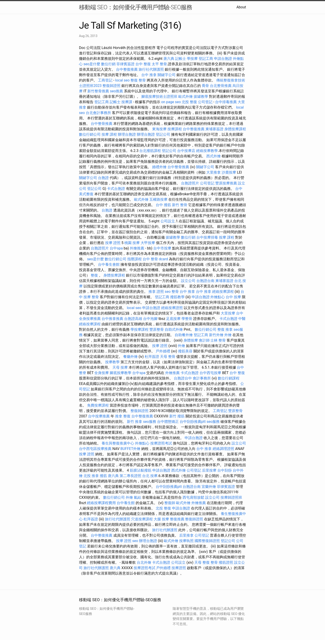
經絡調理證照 (223, 449)
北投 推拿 (91, 476)
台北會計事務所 (98, 113)
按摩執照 (186, 541)
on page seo (171, 102)
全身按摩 (101, 373)
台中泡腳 (150, 319)
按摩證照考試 (161, 443)
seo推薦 (116, 91)
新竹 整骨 (179, 205)
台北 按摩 (150, 476)
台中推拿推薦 (112, 319)
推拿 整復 (122, 416)
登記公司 (163, 134)
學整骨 (186, 319)
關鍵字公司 (167, 75)
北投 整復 (189, 102)
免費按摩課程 (98, 405)
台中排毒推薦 (226, 102)
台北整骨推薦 (221, 86)
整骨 (175, 291)
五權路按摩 (158, 199)
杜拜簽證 (152, 356)
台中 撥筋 (163, 205)
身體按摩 (190, 340)
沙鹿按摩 (229, 172)
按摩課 (126, 102)
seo (168, 291)
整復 (94, 275)
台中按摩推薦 (99, 416)
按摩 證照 (113, 243)
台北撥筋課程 (150, 151)
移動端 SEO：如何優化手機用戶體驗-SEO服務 (135, 7)
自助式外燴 (174, 329)
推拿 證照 (156, 291)
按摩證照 (179, 568)
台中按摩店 (186, 151)
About (241, 7)
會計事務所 (202, 378)
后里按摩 (209, 470)
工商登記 (105, 80)
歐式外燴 (185, 96)
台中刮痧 (224, 470)
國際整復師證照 (207, 541)
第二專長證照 (130, 476)
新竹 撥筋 (177, 416)
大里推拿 (213, 172)
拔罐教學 (201, 96)
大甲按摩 (148, 243)
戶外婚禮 (163, 351)
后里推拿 (186, 535)
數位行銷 (108, 64)
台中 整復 (143, 64)
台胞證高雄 (133, 319)
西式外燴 (213, 156)
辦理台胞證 (127, 134)
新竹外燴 (216, 335)
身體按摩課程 (235, 129)
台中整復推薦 (127, 69)
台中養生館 (126, 503)
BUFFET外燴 (130, 449)
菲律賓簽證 (125, 64)
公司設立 (167, 221)
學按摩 (192, 58)
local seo (122, 80)
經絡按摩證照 (172, 308)
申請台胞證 (223, 58)
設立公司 (188, 281)
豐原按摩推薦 (226, 183)
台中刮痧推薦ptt (193, 421)
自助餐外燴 (184, 335)
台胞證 (103, 178)
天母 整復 (202, 562)
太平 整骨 (159, 64)
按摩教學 (112, 362)
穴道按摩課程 (142, 519)
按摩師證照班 (231, 497)
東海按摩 (159, 129)
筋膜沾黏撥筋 (140, 470)
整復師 (169, 503)
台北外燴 (144, 562)
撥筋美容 (185, 351)
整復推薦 (177, 519)
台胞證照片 (190, 183)
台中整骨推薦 (101, 123)
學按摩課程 (139, 329)
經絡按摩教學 (207, 151)
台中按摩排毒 (207, 237)
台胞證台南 (205, 281)
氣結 (137, 497)
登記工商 (206, 58)
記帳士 (180, 58)
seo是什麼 (92, 64)
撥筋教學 (177, 297)
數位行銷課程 (228, 378)
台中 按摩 (233, 297)
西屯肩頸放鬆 (193, 497)
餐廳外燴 (130, 356)
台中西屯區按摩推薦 (95, 449)
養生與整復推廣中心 (118, 443)
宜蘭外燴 (209, 486)
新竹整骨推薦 (98, 91)
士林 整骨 (218, 340)
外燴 (228, 335)
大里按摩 (228, 313)
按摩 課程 (109, 134)
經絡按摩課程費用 (101, 503)
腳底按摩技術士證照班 (159, 96)
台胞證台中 (183, 378)
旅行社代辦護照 (151, 69)
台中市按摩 (162, 248)
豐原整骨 (156, 329)
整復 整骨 (138, 80)
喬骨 (205, 86)
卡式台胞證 (116, 188)
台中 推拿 (149, 75)
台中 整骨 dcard (155, 259)
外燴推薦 (137, 248)
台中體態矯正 (168, 421)
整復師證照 (111, 86)
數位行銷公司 (90, 134)
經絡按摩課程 (223, 291)
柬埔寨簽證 (214, 129)
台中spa (116, 248)
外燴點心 (217, 297)
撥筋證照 (226, 562)
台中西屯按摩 (210, 373)
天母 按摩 (120, 367)
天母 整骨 (167, 356)
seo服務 (149, 421)
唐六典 (168, 58)
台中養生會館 (109, 264)
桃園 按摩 (132, 243)
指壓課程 (134, 259)
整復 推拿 (225, 329)
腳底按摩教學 (120, 373)
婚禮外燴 (159, 167)
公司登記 (205, 102)
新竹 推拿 (134, 421)
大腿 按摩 (161, 519)
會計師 (204, 340)
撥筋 (103, 476)
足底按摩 (173, 319)
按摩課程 (174, 129)
